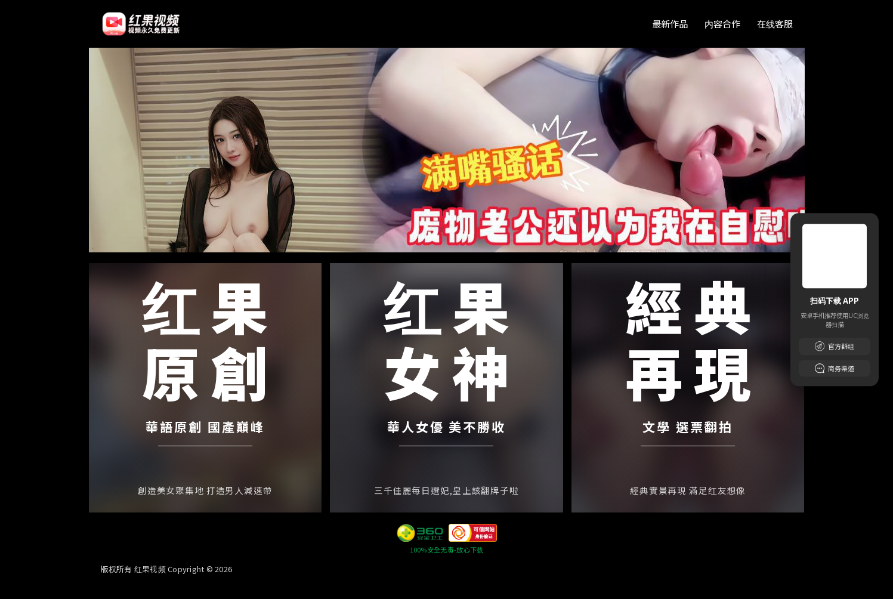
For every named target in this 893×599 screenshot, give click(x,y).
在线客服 (775, 23)
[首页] (141, 24)
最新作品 (670, 23)
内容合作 (722, 23)
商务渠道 (834, 368)
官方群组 (834, 346)
